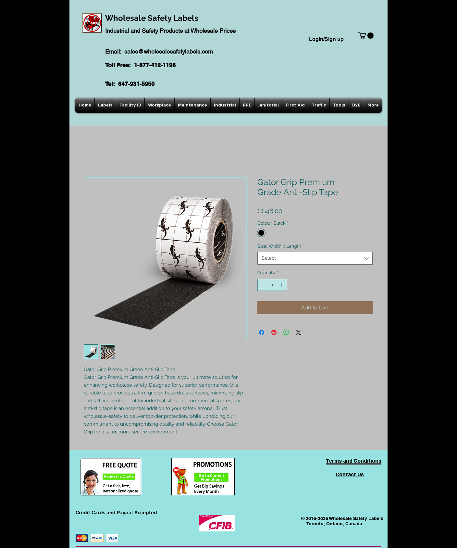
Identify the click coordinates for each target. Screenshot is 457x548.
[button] (366, 35)
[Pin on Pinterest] (274, 332)
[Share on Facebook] (262, 332)
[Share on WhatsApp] (286, 332)
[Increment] (282, 285)
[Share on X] (299, 332)
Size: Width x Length (280, 246)
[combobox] (315, 258)
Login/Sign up (326, 39)
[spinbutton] (272, 285)
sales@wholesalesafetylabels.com (168, 51)
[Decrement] (262, 285)
